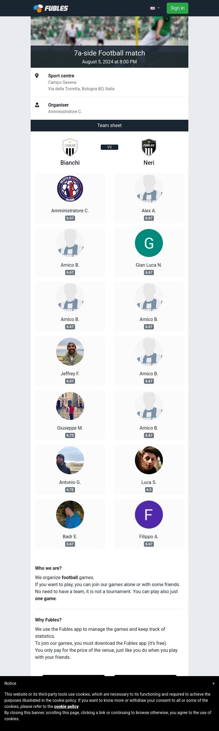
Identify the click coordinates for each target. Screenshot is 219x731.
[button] (155, 8)
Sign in (178, 8)
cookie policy (66, 706)
